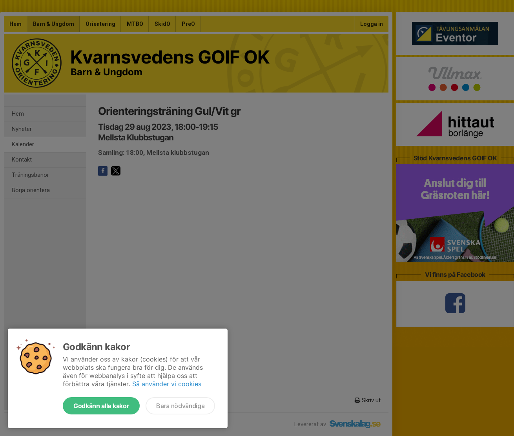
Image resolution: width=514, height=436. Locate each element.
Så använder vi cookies (166, 384)
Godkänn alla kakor (101, 406)
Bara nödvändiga (180, 406)
